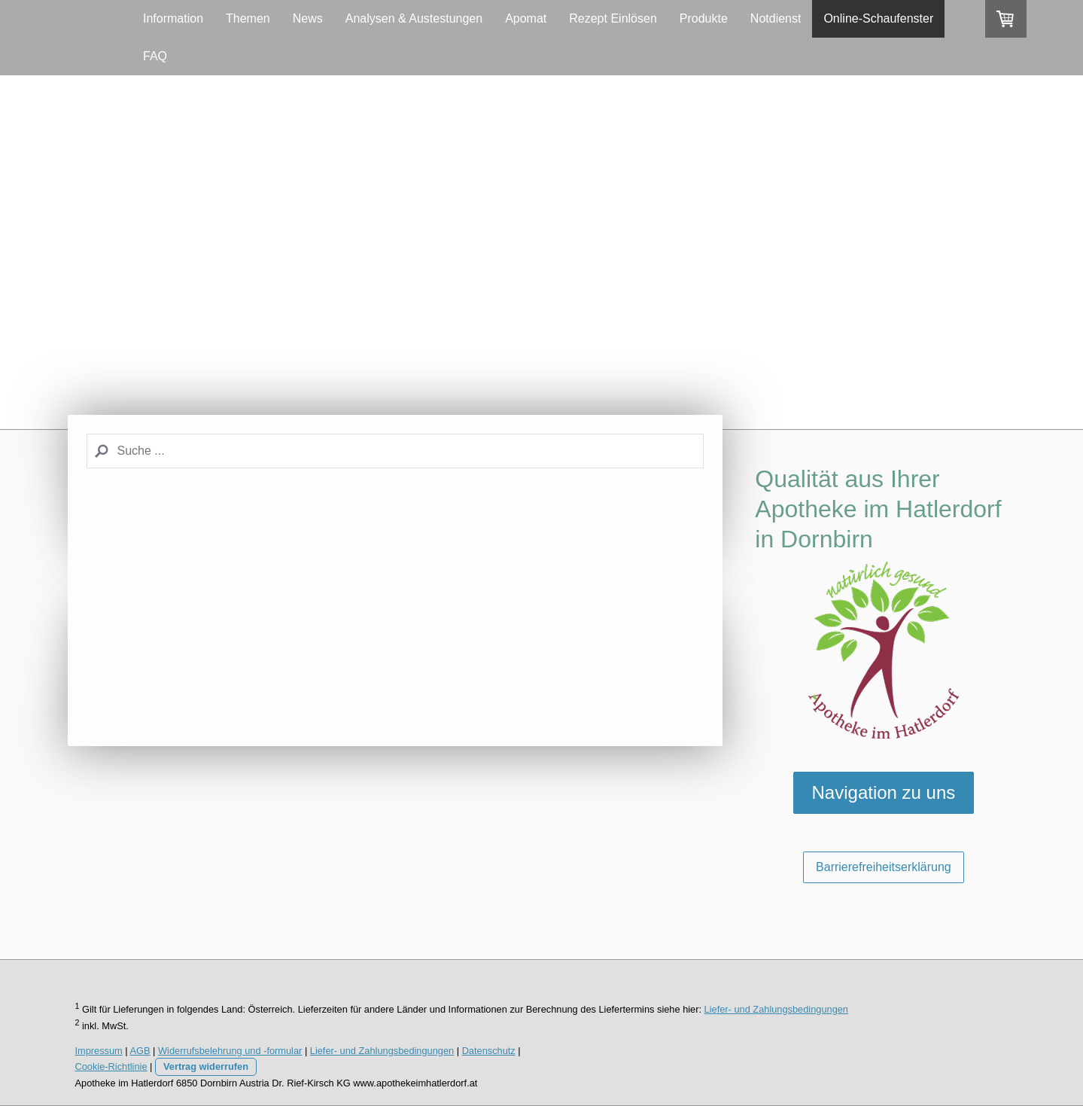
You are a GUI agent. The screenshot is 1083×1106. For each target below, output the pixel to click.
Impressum (99, 1050)
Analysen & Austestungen (413, 18)
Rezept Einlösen (613, 18)
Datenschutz (489, 1050)
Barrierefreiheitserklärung (883, 867)
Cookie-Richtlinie (111, 1066)
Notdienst (776, 18)
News (308, 18)
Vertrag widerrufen (205, 1066)
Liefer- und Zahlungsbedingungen (776, 1009)
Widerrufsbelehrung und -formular (230, 1050)
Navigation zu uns (884, 792)
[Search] (395, 451)
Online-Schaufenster (878, 18)
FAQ (155, 56)
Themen (248, 18)
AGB (140, 1050)
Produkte (704, 18)
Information (173, 18)
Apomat (525, 18)
